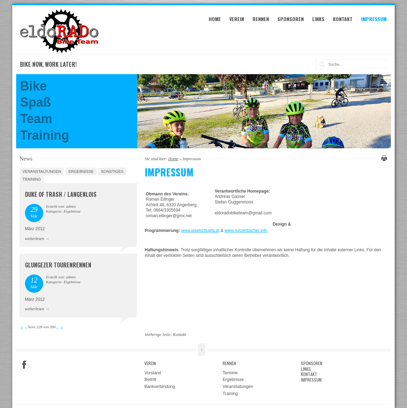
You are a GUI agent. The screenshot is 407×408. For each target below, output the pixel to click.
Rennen (260, 18)
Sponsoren (290, 18)
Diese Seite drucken (383, 158)
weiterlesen (34, 238)
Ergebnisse (81, 171)
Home (215, 18)
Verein (236, 18)
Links (318, 18)
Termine (230, 372)
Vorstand (152, 372)
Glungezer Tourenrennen (58, 265)
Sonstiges (112, 171)
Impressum (374, 18)
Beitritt (150, 379)
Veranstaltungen (41, 171)
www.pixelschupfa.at (200, 230)
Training (31, 179)
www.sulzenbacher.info (245, 230)
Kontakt (343, 18)
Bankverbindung (159, 386)
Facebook (24, 365)
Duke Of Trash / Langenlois (61, 194)
